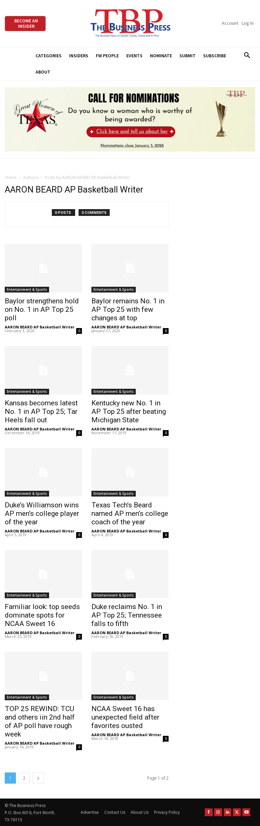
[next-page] (38, 778)
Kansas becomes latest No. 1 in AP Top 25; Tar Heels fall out (41, 411)
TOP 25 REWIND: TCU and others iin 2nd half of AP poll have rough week (40, 721)
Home (11, 177)
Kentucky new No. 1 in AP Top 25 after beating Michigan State (128, 411)
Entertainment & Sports (27, 289)
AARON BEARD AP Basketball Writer (39, 326)
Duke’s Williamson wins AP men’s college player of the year (42, 513)
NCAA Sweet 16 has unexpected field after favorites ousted (125, 717)
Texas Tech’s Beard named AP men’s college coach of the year (129, 513)
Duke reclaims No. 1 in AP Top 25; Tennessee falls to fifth (126, 615)
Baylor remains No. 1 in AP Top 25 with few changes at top (128, 309)
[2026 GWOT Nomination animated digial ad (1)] (130, 119)
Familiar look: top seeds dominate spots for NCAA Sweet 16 (42, 615)
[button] (247, 55)
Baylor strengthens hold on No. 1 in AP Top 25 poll (42, 309)
